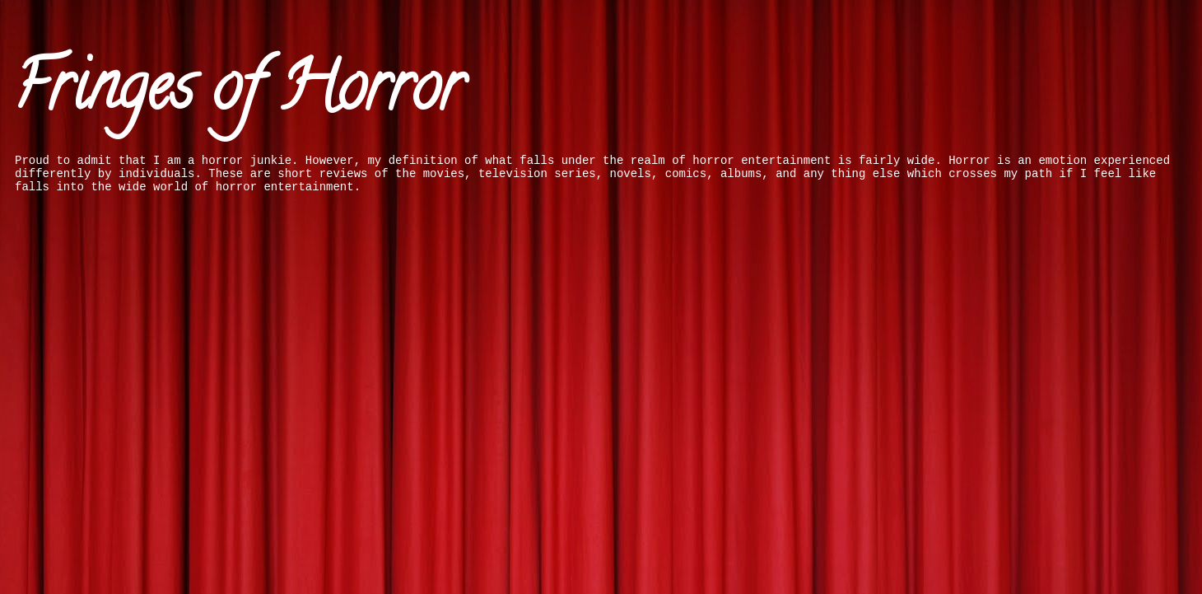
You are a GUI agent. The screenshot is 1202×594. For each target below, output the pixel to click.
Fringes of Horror (238, 94)
